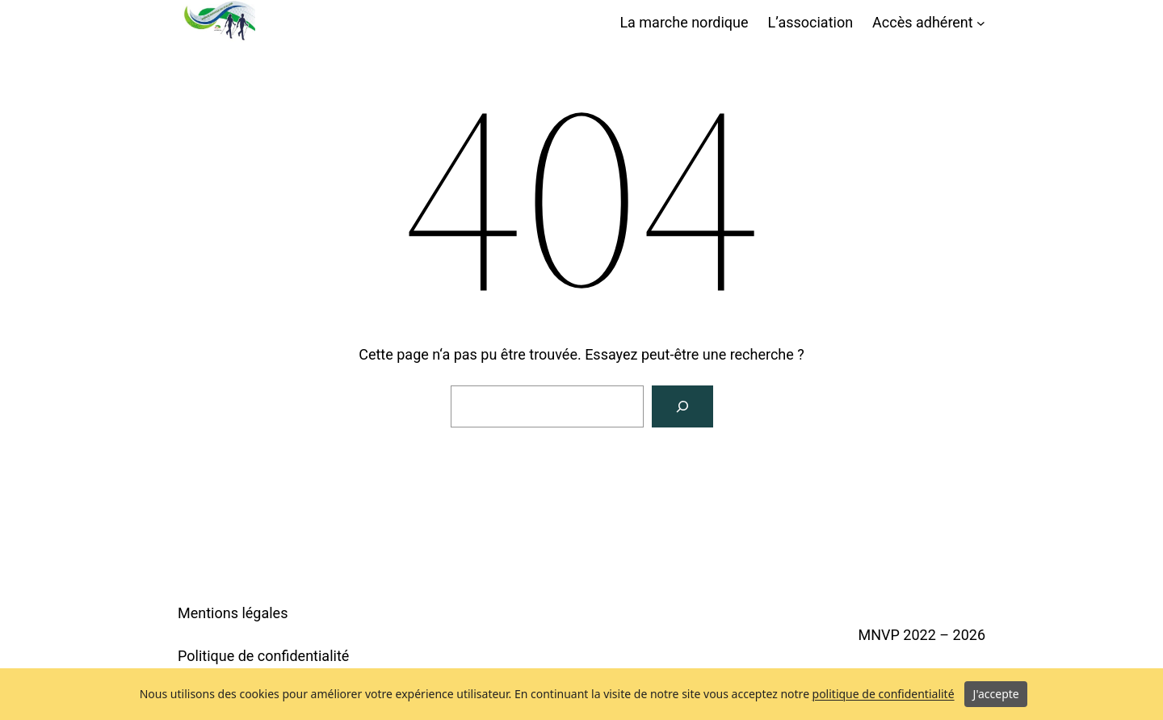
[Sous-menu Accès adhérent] (980, 23)
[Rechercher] (682, 406)
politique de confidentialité (883, 693)
